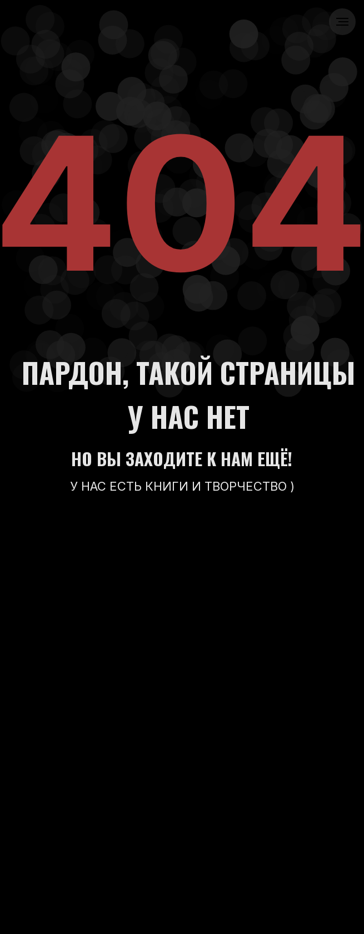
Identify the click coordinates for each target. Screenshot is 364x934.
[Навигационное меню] (342, 22)
